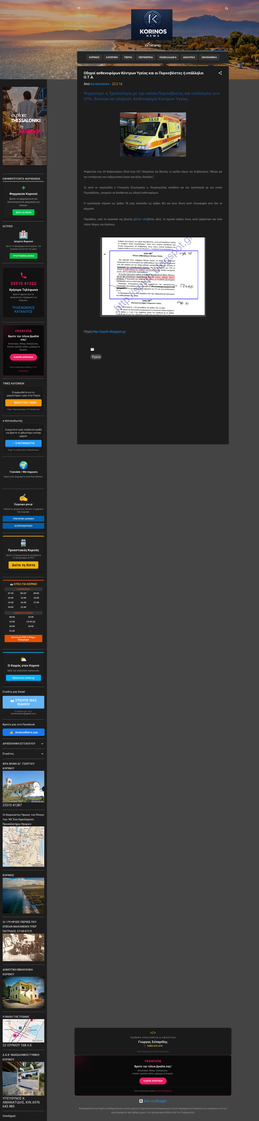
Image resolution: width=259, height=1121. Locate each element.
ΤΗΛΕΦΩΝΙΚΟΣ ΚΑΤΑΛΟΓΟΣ (23, 310)
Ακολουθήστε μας (24, 732)
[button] (220, 73)
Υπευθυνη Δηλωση (23, 518)
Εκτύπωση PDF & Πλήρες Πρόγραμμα (23, 638)
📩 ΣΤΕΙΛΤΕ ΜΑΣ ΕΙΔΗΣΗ (23, 702)
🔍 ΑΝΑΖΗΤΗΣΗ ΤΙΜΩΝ (23, 402)
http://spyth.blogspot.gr (109, 331)
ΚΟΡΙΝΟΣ (94, 57)
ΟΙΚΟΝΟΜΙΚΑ (209, 57)
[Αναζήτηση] (227, 9)
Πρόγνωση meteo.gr (23, 677)
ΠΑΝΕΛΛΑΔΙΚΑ (168, 57)
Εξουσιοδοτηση (23, 526)
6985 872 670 (153, 1045)
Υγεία (96, 357)
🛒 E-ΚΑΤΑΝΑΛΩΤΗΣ (23, 443)
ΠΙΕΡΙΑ (128, 57)
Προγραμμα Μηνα (23, 256)
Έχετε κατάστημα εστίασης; (153, 1091)
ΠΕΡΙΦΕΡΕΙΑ (146, 57)
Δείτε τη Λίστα (23, 212)
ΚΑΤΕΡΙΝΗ (112, 57)
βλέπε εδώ (140, 219)
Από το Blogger (153, 1101)
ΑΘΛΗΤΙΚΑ (189, 57)
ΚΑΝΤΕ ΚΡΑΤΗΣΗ (153, 1081)
